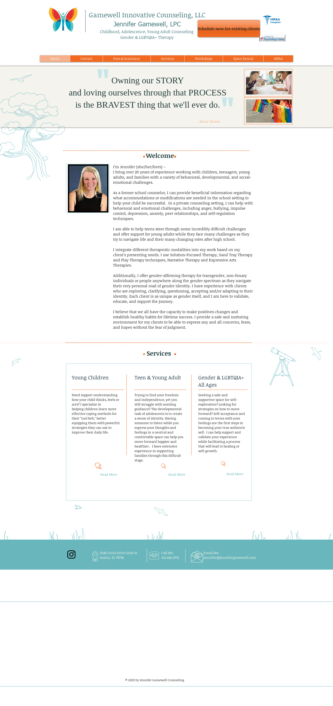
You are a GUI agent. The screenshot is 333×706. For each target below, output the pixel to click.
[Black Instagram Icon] (71, 554)
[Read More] (109, 474)
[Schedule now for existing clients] (229, 28)
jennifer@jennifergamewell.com (229, 557)
